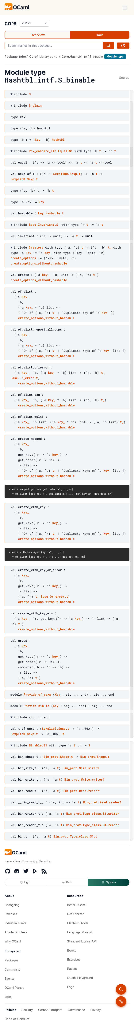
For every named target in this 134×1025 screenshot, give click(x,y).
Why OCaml (13, 941)
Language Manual (79, 932)
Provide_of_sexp (37, 694)
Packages (11, 960)
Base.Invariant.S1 (44, 225)
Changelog (12, 905)
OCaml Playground (80, 978)
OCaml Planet (14, 988)
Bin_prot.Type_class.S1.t (75, 836)
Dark (67, 882)
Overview (37, 35)
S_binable (96, 56)
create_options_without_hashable (38, 263)
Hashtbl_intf (79, 56)
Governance (76, 1010)
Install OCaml (76, 905)
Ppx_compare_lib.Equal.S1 (51, 151)
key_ (48, 253)
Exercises (73, 959)
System (108, 882)
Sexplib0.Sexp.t (67, 174)
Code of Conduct (17, 1019)
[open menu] (125, 8)
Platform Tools (77, 923)
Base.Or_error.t (24, 378)
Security (27, 1010)
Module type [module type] (115, 56)
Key (57, 694)
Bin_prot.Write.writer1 (84, 779)
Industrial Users (15, 923)
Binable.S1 (38, 745)
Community (12, 969)
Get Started (75, 914)
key (37, 140)
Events (9, 978)
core (11, 23)
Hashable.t (54, 213)
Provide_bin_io (36, 706)
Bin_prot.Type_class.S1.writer (92, 814)
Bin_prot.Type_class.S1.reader (92, 825)
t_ (109, 247)
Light (25, 882)
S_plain (35, 105)
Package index (16, 56)
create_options (23, 258)
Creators (36, 247)
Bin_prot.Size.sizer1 (81, 768)
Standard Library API (82, 941)
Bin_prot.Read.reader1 (82, 791)
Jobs (8, 997)
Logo (70, 987)
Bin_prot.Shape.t (58, 757)
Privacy (95, 1010)
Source (124, 78)
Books (71, 950)
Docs (100, 35)
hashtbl (58, 140)
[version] (34, 23)
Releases (11, 914)
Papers (72, 969)
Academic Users (16, 932)
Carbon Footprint (50, 1010)
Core (33, 56)
